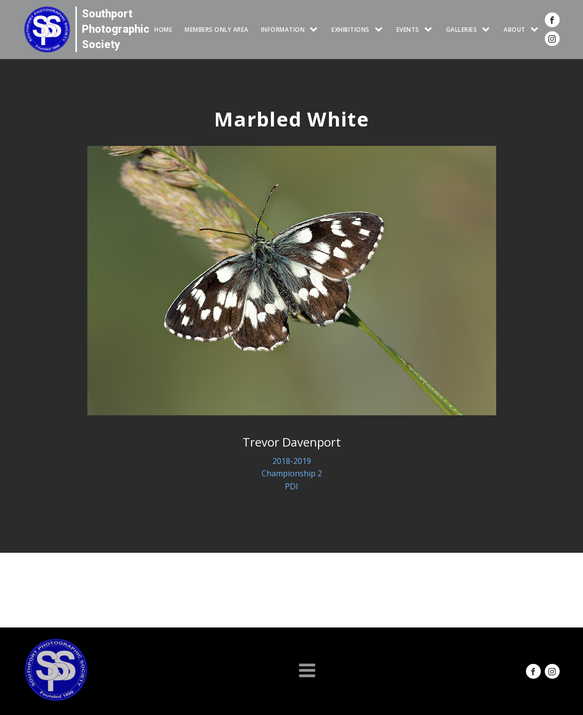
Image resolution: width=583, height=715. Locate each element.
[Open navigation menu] (307, 671)
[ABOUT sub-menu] (536, 29)
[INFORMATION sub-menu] (316, 29)
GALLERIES (461, 29)
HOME (163, 29)
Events (407, 29)
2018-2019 (291, 460)
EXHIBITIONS (350, 29)
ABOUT (514, 29)
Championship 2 (291, 473)
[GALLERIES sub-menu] (488, 29)
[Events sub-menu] (430, 29)
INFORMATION (283, 29)
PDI (291, 486)
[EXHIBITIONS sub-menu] (381, 29)
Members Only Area (217, 29)
